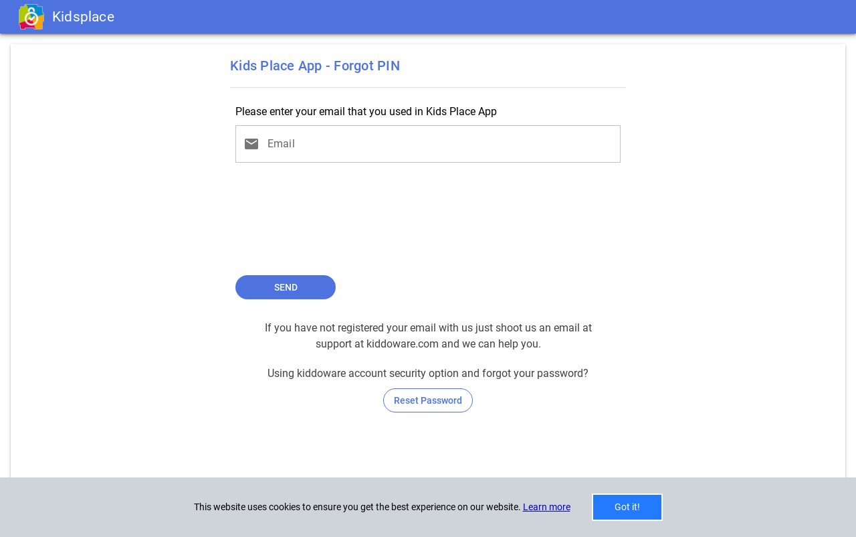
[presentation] (428, 223)
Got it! (627, 507)
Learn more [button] (546, 507)
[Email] (440, 144)
